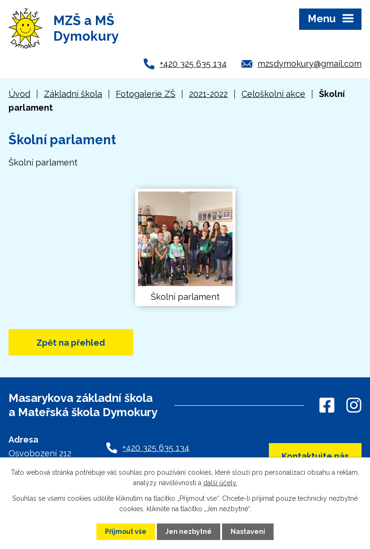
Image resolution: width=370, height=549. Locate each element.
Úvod (19, 94)
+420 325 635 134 (193, 64)
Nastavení (248, 531)
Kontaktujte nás (315, 456)
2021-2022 (208, 94)
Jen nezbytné (188, 531)
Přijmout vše (125, 531)
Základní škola (73, 94)
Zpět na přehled (70, 343)
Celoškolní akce (273, 94)
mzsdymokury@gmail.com (309, 64)
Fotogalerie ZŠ (145, 94)
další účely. (220, 483)
